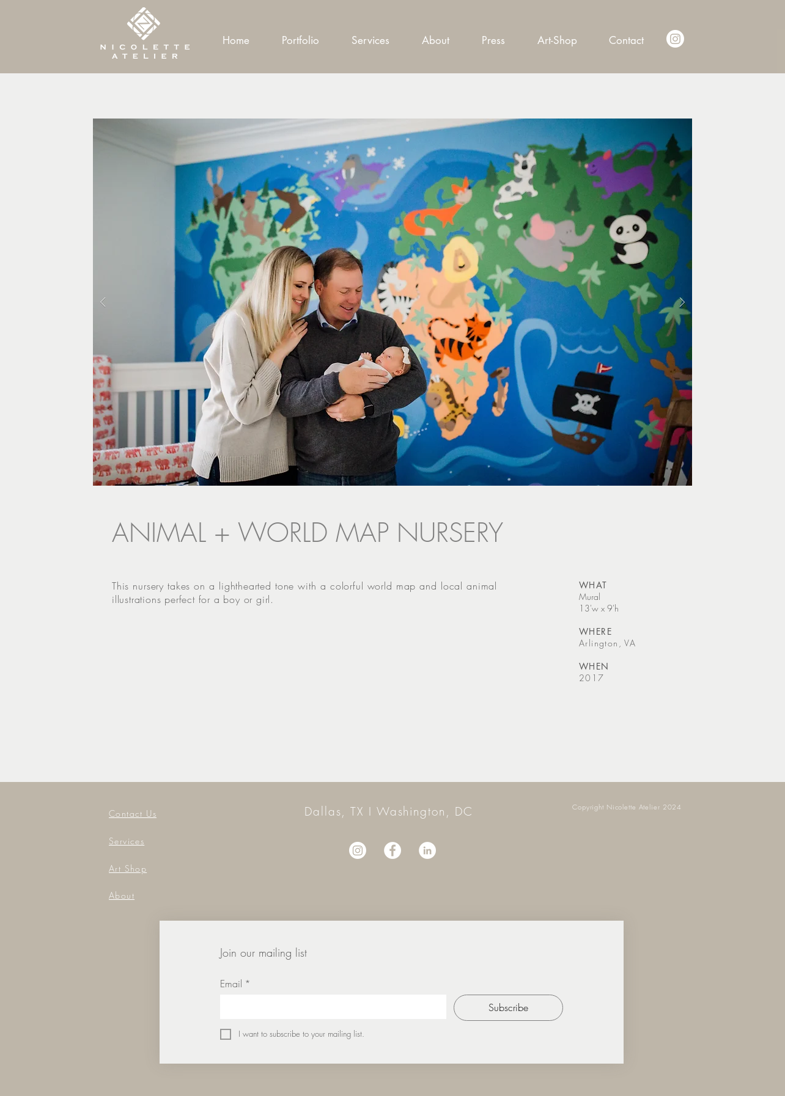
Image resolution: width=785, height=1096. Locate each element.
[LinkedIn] (427, 850)
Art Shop (128, 868)
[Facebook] (392, 850)
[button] (392, 302)
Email (235, 983)
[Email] (329, 1007)
